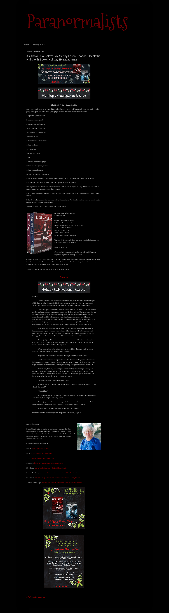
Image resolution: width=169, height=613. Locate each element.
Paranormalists (77, 21)
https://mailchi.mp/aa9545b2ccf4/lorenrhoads (51, 468)
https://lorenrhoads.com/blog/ (41, 453)
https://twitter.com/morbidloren (43, 458)
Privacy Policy (38, 44)
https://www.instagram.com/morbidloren (48, 463)
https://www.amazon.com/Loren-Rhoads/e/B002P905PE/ (62, 483)
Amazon (64, 277)
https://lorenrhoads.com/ (40, 448)
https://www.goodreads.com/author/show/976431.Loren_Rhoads (57, 478)
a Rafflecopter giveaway (35, 597)
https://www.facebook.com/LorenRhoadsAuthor (59, 473)
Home (26, 44)
